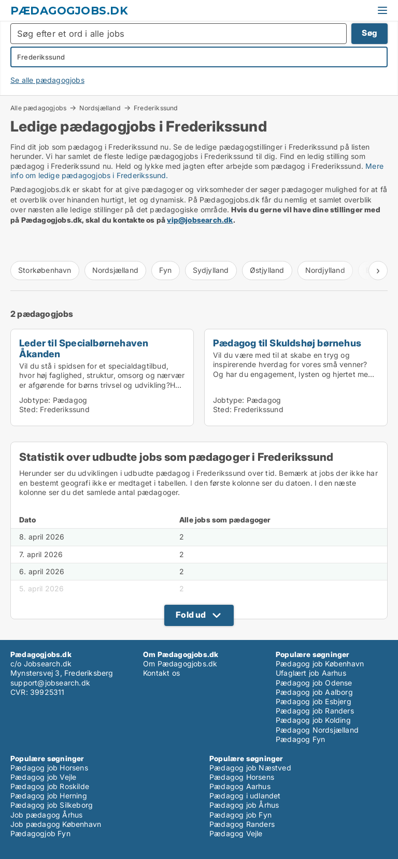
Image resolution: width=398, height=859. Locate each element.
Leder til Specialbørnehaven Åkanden (83, 348)
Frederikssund (156, 108)
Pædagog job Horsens (49, 767)
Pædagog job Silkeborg (51, 804)
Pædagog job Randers (315, 710)
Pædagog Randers (242, 824)
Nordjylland (325, 270)
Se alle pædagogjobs (47, 80)
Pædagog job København (320, 663)
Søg (369, 33)
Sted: (28, 409)
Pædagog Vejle (236, 833)
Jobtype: (35, 400)
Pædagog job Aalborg (314, 692)
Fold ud (191, 614)
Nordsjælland (99, 107)
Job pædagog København (55, 824)
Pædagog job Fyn (240, 814)
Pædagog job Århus (244, 804)
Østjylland (267, 270)
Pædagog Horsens (241, 777)
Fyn (165, 270)
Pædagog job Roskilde (49, 786)
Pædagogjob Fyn (40, 833)
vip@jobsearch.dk (200, 219)
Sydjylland (211, 270)
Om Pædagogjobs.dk (180, 663)
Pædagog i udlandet (245, 795)
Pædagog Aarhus (240, 786)
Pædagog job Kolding (313, 720)
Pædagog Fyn (300, 739)
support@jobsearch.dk (50, 682)
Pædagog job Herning (48, 795)
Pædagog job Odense (314, 682)
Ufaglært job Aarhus (311, 672)
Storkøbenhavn (45, 270)
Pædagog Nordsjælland (317, 729)
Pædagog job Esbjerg (313, 701)
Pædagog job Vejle (43, 777)
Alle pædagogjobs (38, 107)
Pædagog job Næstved (250, 767)
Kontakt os (161, 672)
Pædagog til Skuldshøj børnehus (287, 342)
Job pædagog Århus (46, 814)
